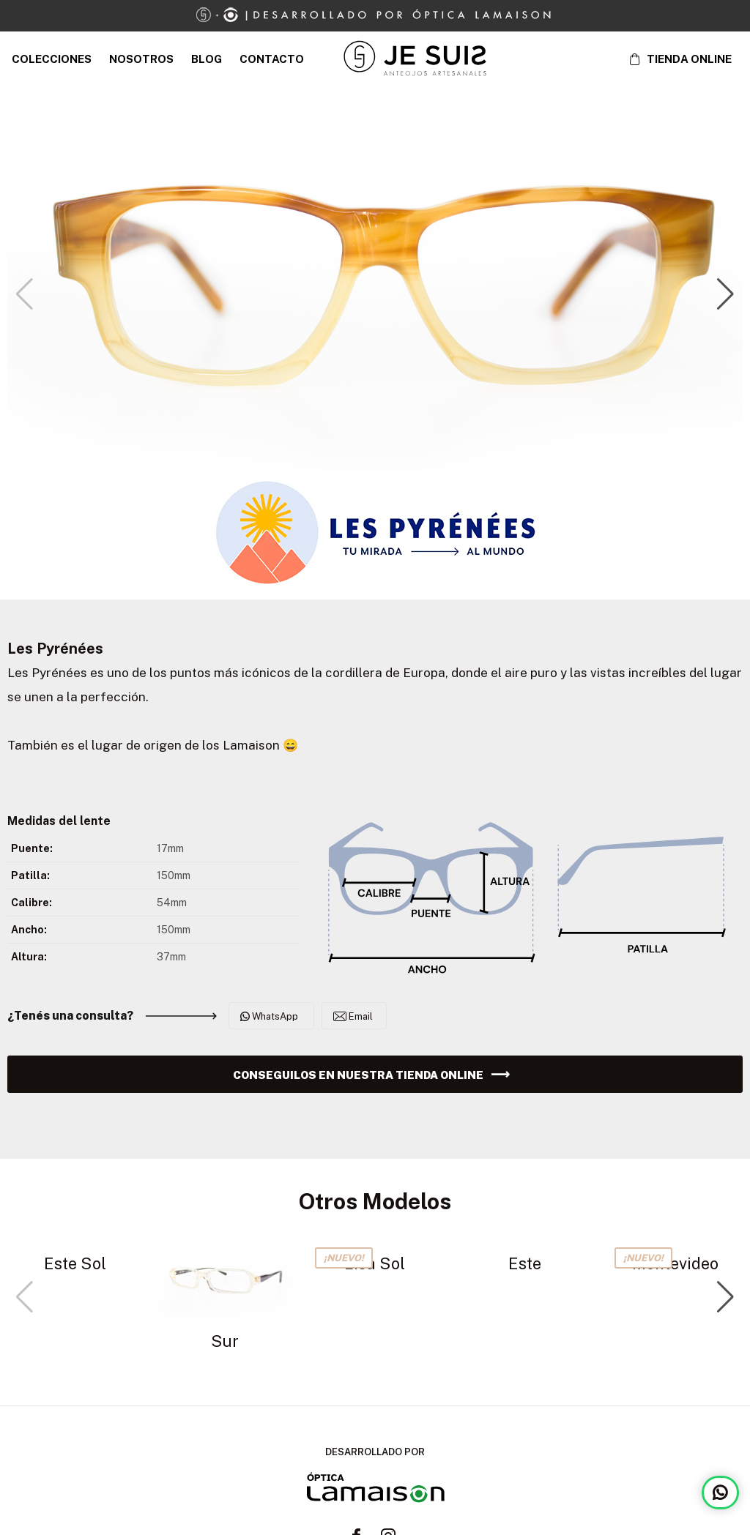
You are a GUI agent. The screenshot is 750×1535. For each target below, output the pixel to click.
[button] (725, 294)
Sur (225, 1341)
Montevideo (675, 1263)
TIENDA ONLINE (689, 59)
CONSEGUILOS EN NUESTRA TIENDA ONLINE (358, 1075)
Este (524, 1263)
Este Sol (75, 1263)
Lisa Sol (374, 1263)
